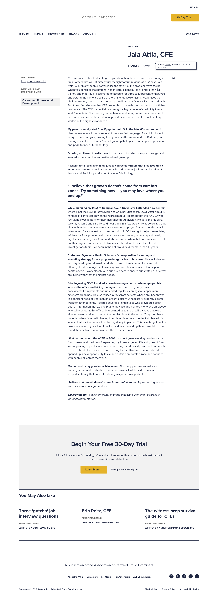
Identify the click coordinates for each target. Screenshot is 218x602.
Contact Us (92, 577)
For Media (106, 577)
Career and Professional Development (37, 102)
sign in (168, 64)
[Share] (133, 66)
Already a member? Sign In (124, 469)
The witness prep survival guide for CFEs (170, 513)
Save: (147, 66)
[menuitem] (24, 33)
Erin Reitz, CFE (97, 511)
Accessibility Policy (189, 589)
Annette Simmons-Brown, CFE (176, 528)
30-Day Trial (183, 17)
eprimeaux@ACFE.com (82, 398)
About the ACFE (75, 577)
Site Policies (151, 589)
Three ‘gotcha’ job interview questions (39, 513)
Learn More (92, 469)
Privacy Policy (168, 589)
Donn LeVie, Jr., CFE (44, 528)
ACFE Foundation (142, 577)
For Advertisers (122, 577)
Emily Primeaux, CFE (33, 81)
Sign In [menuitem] (194, 7)
